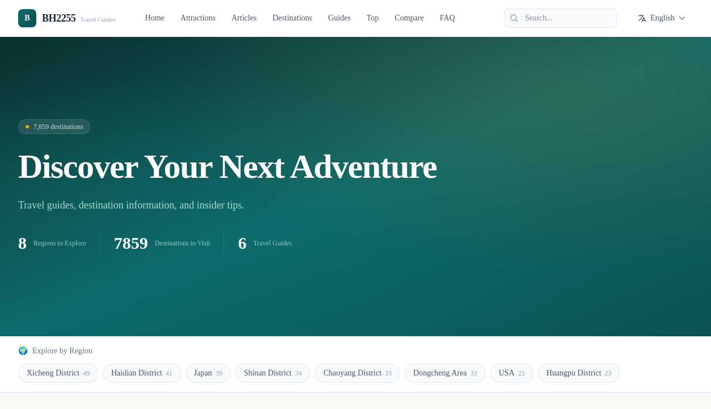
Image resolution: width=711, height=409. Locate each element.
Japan (208, 373)
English (662, 18)
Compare (409, 18)
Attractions (198, 18)
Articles (244, 18)
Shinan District (273, 373)
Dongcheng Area (445, 373)
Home (155, 18)
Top (373, 18)
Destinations (292, 18)
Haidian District (142, 373)
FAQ (447, 18)
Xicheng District (58, 373)
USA (512, 373)
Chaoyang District (357, 373)
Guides (339, 18)
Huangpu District (579, 373)
